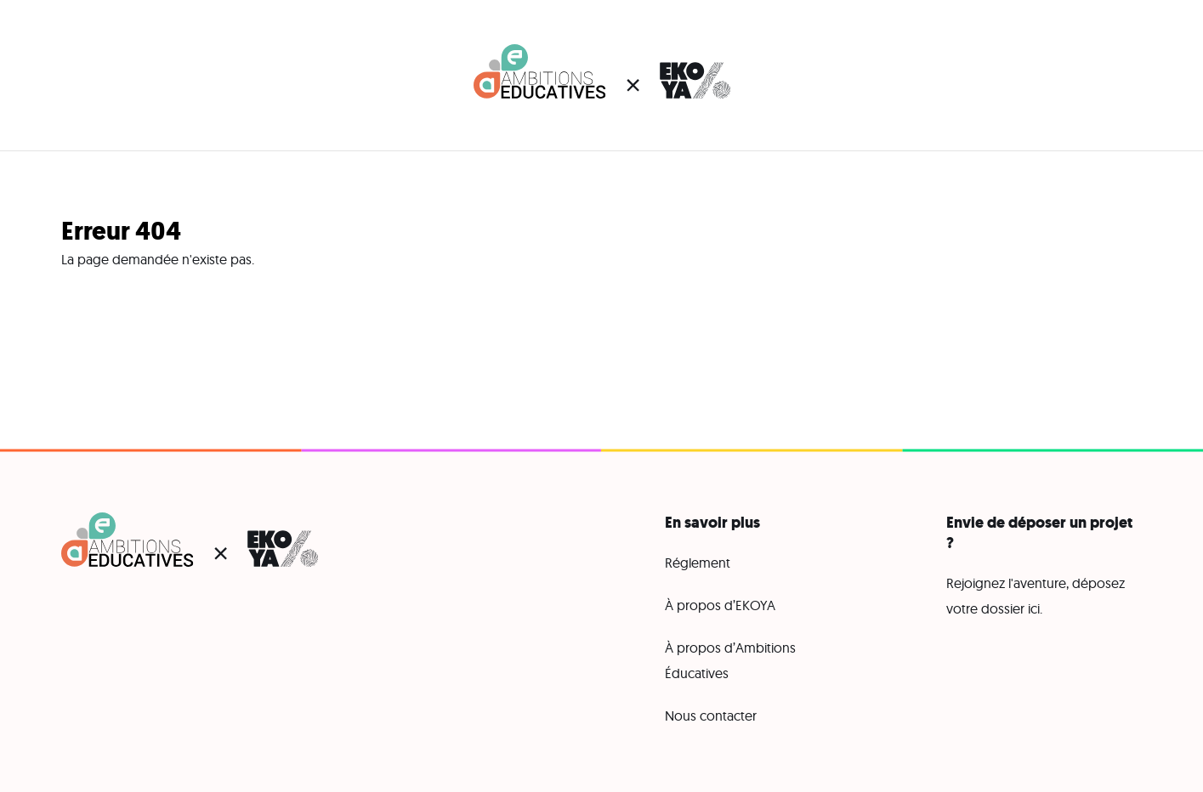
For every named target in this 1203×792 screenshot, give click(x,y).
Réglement (697, 562)
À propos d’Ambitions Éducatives (730, 660)
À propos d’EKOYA (720, 605)
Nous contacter (711, 715)
